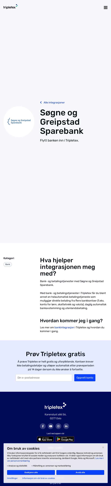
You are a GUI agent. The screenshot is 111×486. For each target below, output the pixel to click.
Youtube (50, 426)
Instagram (58, 426)
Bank (7, 264)
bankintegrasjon (64, 327)
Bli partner (55, 483)
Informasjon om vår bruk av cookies (38, 478)
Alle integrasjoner (52, 102)
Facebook (43, 426)
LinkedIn (66, 426)
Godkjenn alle (31, 472)
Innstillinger (12, 478)
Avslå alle (80, 472)
